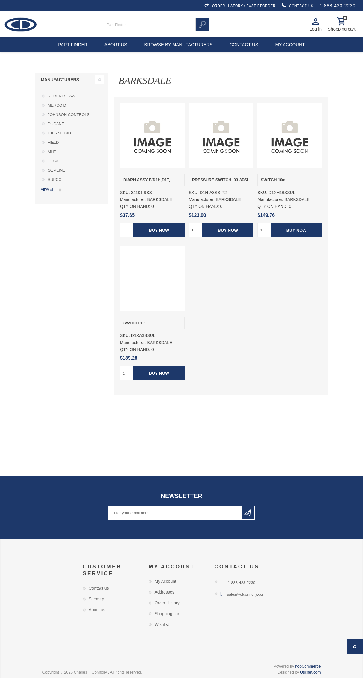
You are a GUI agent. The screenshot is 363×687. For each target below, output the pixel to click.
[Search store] (150, 26)
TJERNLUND (59, 142)
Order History (167, 611)
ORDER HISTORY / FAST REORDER (240, 5)
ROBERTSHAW (61, 105)
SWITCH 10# (273, 189)
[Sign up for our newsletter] (175, 521)
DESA (53, 170)
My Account (165, 590)
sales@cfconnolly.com (246, 603)
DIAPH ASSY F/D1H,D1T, (146, 189)
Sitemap (96, 608)
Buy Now (159, 239)
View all (48, 198)
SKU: (125, 201)
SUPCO (55, 188)
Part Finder (69, 51)
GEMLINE (57, 179)
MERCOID (57, 114)
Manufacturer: (133, 208)
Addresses (164, 601)
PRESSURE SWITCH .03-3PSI (220, 189)
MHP (52, 160)
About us (114, 51)
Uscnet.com (310, 681)
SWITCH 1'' (134, 332)
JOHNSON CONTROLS (68, 123)
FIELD (53, 151)
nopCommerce (308, 675)
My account (293, 51)
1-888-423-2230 (337, 5)
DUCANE (56, 133)
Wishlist (162, 633)
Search (202, 26)
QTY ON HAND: (135, 215)
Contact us (245, 51)
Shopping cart (167, 622)
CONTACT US (297, 5)
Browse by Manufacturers (178, 51)
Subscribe (248, 521)
